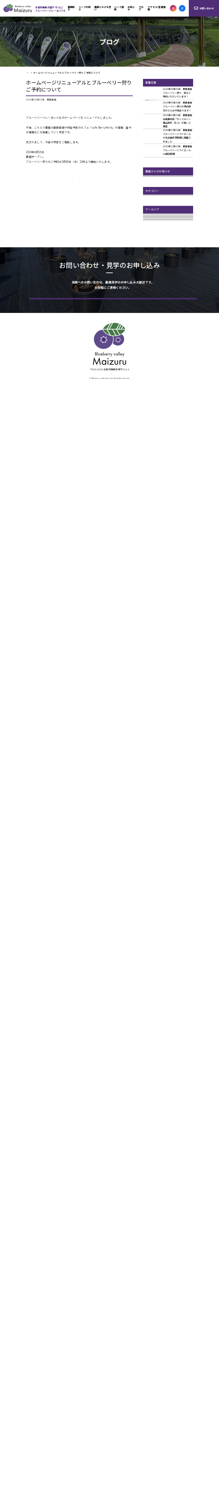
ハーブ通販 (119, 8)
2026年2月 (151, 336)
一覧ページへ (79, 185)
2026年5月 (151, 328)
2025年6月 (151, 400)
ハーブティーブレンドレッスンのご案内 (169, 241)
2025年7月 (151, 392)
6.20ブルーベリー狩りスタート (164, 218)
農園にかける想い (102, 8)
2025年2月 (151, 416)
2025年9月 (151, 377)
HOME (28, 72)
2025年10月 (152, 368)
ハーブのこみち (155, 279)
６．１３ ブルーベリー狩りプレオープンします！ (168, 209)
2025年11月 (152, 360)
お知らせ (131, 8)
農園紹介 (71, 8)
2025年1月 (151, 424)
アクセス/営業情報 (157, 8)
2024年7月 (151, 456)
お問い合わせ (204, 8)
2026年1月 (151, 344)
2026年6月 (151, 321)
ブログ (141, 8)
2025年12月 (152, 352)
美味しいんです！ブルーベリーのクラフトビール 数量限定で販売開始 (169, 229)
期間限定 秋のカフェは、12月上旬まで (168, 252)
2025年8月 (151, 385)
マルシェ (150, 287)
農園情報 (150, 295)
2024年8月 (151, 448)
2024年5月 (151, 464)
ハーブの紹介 (85, 8)
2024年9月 (151, 440)
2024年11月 (152, 432)
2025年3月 (151, 408)
